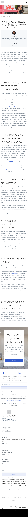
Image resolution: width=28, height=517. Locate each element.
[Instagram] (6, 437)
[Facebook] (2, 437)
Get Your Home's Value (7, 457)
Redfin (11, 161)
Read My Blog (5, 459)
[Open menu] (26, 2)
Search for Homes (6, 445)
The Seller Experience (7, 452)
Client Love (4, 443)
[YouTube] (4, 437)
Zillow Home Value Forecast (15, 106)
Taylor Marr (14, 273)
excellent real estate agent (10, 169)
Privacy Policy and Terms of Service (14, 400)
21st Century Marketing (7, 454)
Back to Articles (6, 16)
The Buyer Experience (7, 448)
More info (3, 511)
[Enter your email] (15, 384)
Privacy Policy (14, 500)
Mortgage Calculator (6, 463)
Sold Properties (5, 461)
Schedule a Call (5, 450)
